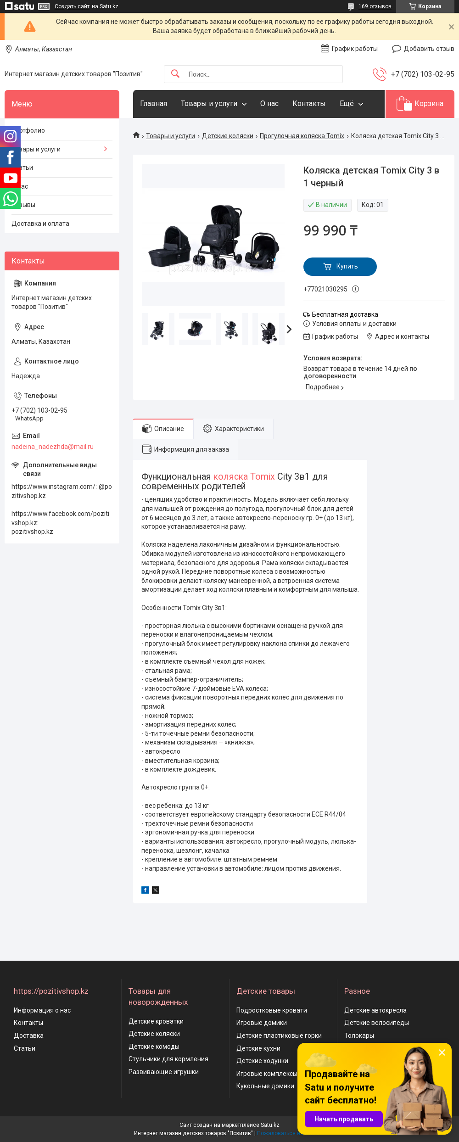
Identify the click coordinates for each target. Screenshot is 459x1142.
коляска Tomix (244, 476)
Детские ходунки (262, 1060)
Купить (347, 266)
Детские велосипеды (376, 1022)
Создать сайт (72, 6)
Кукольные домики (265, 1086)
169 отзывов (375, 6)
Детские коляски (227, 136)
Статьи (22, 167)
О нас (269, 103)
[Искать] (175, 74)
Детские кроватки (156, 1021)
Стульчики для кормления (168, 1059)
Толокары (359, 1035)
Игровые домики (261, 1022)
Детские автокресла (375, 1010)
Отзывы (23, 204)
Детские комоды (154, 1046)
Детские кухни (258, 1048)
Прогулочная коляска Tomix (302, 136)
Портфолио (28, 130)
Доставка (29, 1035)
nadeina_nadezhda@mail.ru (52, 446)
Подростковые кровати (271, 1010)
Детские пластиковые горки (279, 1035)
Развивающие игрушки (164, 1071)
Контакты (309, 103)
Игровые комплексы (266, 1073)
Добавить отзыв (429, 48)
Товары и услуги (209, 103)
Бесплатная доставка (345, 314)
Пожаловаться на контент (291, 1133)
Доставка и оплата (40, 223)
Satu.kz (270, 1125)
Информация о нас (42, 1010)
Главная (153, 103)
